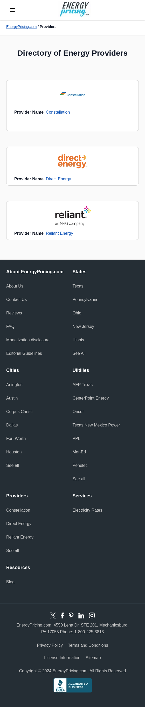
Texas (78, 286)
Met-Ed (79, 452)
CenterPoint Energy (91, 398)
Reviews (14, 313)
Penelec (80, 465)
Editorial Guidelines (24, 353)
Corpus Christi (19, 411)
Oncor (78, 411)
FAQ (10, 326)
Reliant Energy (59, 233)
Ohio (77, 313)
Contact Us (16, 299)
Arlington (14, 384)
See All (79, 353)
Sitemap (93, 658)
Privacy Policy (50, 645)
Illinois (78, 340)
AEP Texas (83, 384)
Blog (10, 582)
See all (12, 465)
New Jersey (83, 326)
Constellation (58, 112)
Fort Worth (16, 438)
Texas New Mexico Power (96, 425)
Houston (14, 452)
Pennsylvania (85, 299)
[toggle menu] (12, 10)
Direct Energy (58, 179)
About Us (14, 286)
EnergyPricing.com (21, 27)
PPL (76, 438)
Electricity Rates (87, 510)
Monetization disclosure (28, 340)
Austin (12, 398)
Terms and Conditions (88, 645)
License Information (62, 658)
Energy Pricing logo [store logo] (74, 9)
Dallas (12, 425)
